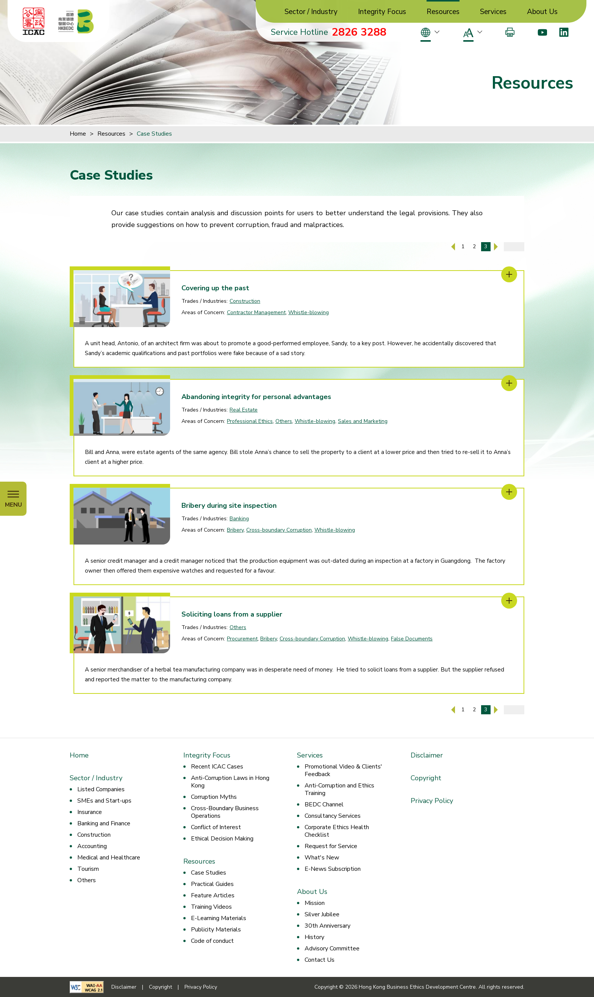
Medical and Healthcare (108, 857)
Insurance (89, 812)
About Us (542, 12)
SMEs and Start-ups (104, 800)
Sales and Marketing (363, 421)
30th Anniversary (327, 926)
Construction (245, 301)
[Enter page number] (514, 246)
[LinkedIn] (564, 32)
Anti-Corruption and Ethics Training (339, 789)
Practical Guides (212, 884)
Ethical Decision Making (222, 838)
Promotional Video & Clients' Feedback (343, 770)
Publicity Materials (216, 929)
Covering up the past (215, 288)
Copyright (426, 778)
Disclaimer (427, 755)
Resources (443, 12)
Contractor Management (256, 312)
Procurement (242, 638)
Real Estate (244, 409)
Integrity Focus (382, 12)
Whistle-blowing (308, 312)
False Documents (412, 638)
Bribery (235, 530)
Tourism (88, 869)
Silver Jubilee (322, 914)
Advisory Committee (332, 948)
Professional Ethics (250, 421)
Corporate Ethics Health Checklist (337, 831)
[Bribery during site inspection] (509, 492)
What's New (322, 857)
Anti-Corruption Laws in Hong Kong (230, 781)
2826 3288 (359, 32)
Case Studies (154, 134)
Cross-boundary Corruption (279, 530)
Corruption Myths (214, 797)
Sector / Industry (311, 12)
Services (493, 12)
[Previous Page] (453, 246)
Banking (239, 518)
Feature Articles (212, 895)
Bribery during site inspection (229, 505)
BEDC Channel (324, 804)
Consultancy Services (333, 816)
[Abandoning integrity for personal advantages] (509, 383)
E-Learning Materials (218, 918)
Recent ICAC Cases (217, 766)
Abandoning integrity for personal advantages (256, 396)
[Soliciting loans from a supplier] (509, 601)
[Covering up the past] (509, 274)
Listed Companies (101, 789)
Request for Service (331, 846)
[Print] (509, 32)
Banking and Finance (103, 823)
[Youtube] (542, 32)
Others (283, 421)
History (314, 937)
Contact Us (320, 960)
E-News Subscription (333, 869)
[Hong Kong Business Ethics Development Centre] (76, 21)
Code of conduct (212, 941)
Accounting (92, 846)
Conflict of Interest (216, 827)
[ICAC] (34, 21)
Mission (315, 903)
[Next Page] (496, 246)
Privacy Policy (432, 800)
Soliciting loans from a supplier (231, 614)
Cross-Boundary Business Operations (225, 812)
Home (78, 134)
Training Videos (211, 907)
